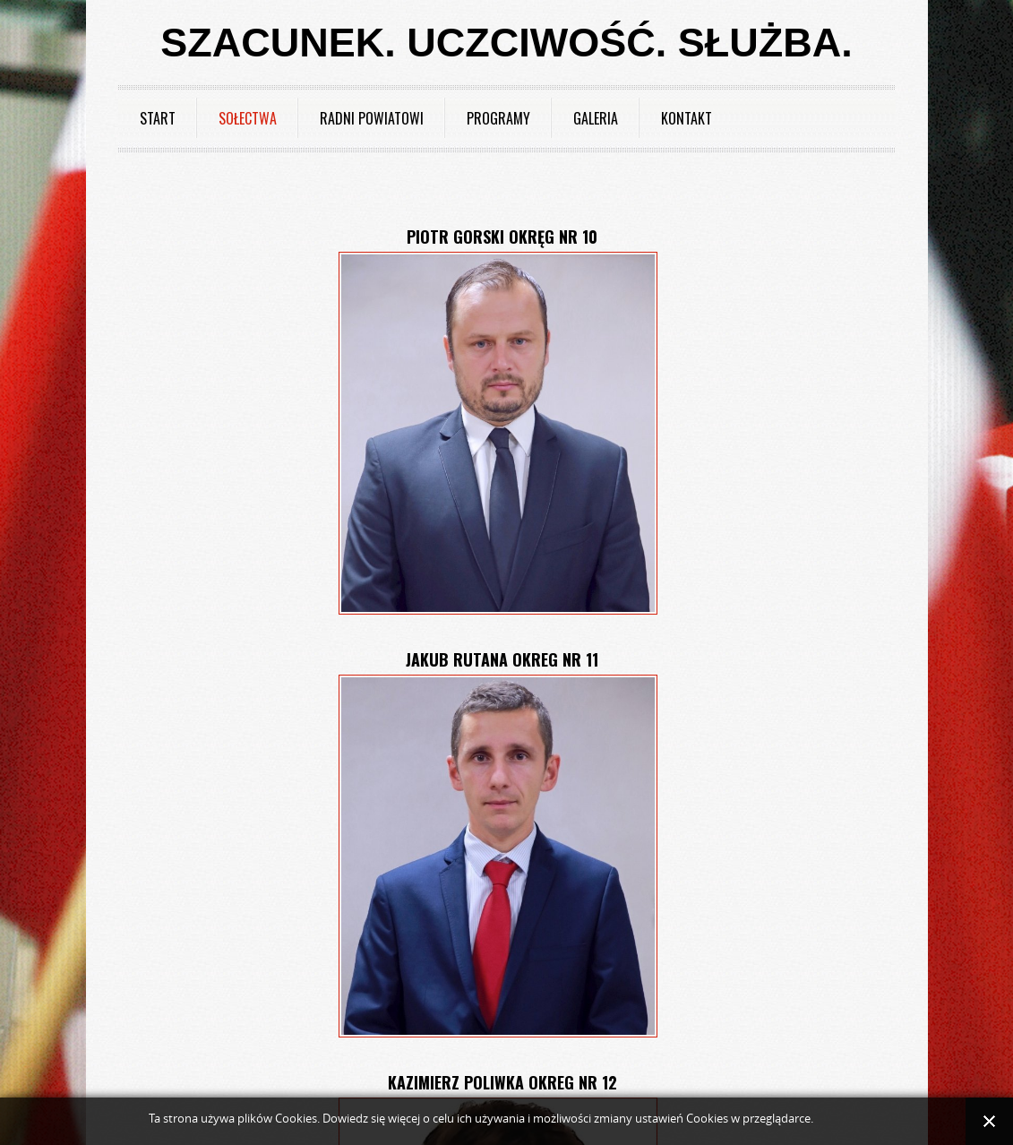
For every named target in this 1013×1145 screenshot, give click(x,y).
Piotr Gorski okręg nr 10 (502, 236)
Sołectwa (248, 118)
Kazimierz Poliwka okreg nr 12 (502, 1082)
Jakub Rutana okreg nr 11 (502, 659)
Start (158, 118)
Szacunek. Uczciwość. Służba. (506, 42)
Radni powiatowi (372, 118)
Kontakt (686, 118)
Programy (498, 118)
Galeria (595, 118)
